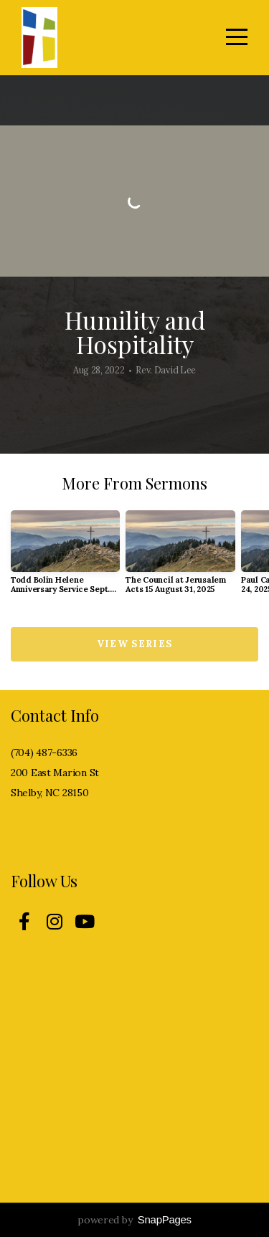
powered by (134, 1219)
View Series (134, 644)
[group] (65, 558)
